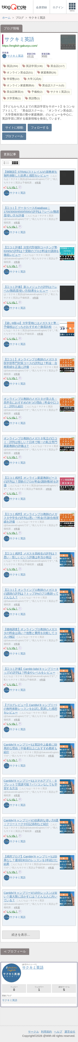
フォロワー (39, 988)
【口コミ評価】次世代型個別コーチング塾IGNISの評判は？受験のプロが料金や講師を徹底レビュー (31, 251)
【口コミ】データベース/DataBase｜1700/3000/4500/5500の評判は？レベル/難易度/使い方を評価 (31, 211)
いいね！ (12, 187)
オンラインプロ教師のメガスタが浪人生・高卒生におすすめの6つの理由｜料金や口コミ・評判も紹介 (31, 402)
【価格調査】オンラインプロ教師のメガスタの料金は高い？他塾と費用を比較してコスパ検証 (30, 633)
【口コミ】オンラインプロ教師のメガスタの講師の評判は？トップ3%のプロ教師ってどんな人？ (31, 593)
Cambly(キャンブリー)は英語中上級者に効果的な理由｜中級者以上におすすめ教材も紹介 (30, 748)
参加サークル (64, 988)
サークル (33, 1031)
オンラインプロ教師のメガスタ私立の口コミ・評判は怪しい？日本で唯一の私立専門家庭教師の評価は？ (30, 442)
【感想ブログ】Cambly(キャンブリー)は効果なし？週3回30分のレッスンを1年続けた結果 (31, 860)
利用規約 (46, 1031)
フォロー (14, 988)
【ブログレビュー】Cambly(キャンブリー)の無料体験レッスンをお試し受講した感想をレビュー (30, 708)
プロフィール (14, 136)
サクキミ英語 (19, 39)
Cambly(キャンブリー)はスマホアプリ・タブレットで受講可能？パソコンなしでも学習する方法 (30, 784)
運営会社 (69, 1031)
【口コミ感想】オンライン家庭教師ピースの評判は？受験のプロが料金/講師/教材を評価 (31, 481)
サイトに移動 (14, 127)
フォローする (40, 127)
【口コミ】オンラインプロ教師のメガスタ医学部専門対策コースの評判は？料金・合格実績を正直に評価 (30, 363)
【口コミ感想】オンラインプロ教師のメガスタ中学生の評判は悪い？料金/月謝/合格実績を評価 (31, 517)
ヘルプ (58, 1031)
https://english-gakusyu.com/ (19, 45)
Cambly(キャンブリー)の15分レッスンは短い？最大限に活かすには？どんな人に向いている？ (30, 896)
